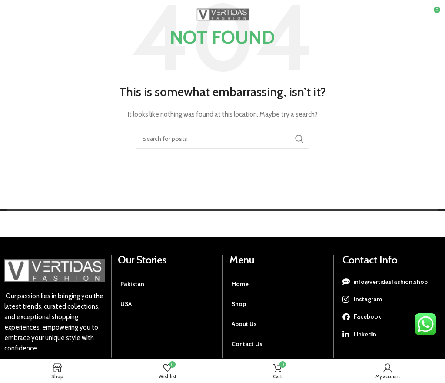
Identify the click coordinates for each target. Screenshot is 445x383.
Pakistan (132, 284)
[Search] (222, 139)
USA (126, 304)
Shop (239, 304)
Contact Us (247, 344)
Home (240, 284)
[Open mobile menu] (21, 13)
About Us (244, 324)
